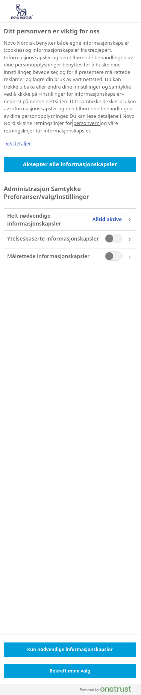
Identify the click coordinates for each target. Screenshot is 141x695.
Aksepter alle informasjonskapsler (70, 164)
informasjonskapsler (67, 130)
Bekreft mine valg (70, 671)
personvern (86, 123)
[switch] (113, 238)
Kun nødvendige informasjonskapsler (70, 649)
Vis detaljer (18, 143)
